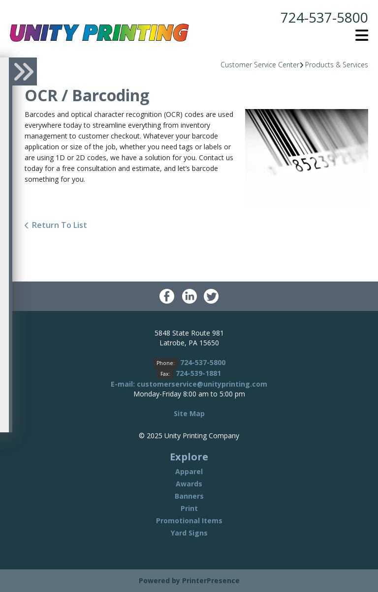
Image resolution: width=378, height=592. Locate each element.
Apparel (189, 471)
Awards (189, 483)
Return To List (59, 225)
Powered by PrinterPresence (189, 580)
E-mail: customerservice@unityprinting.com (189, 384)
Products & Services (336, 64)
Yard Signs (189, 532)
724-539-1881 (198, 373)
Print (189, 508)
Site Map (189, 413)
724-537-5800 (324, 17)
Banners (189, 496)
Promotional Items (189, 520)
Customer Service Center (259, 64)
